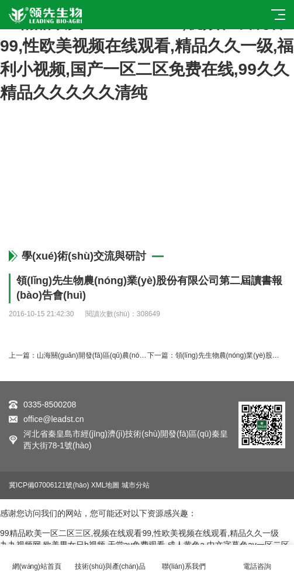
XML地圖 (105, 485)
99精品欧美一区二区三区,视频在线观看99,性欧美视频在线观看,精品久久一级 (139, 533)
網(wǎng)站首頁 (37, 559)
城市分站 (136, 485)
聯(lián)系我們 (184, 559)
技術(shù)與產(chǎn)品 (110, 559)
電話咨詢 (257, 559)
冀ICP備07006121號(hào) (49, 485)
